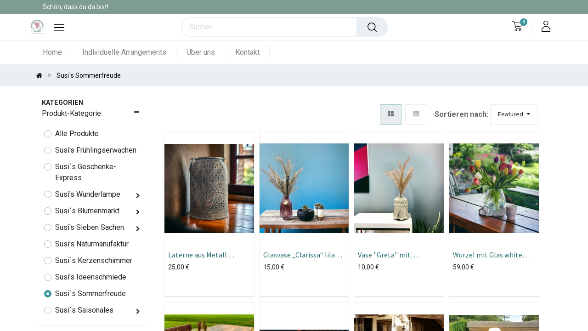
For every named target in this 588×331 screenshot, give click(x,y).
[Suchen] (372, 27)
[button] (514, 114)
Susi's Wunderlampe (87, 194)
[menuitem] (57, 52)
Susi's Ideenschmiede (90, 277)
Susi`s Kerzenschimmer (93, 260)
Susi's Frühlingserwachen (95, 150)
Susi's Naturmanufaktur (92, 244)
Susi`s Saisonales (84, 310)
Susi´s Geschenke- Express (85, 172)
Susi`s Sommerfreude (90, 293)
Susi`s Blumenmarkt (87, 210)
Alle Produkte (77, 133)
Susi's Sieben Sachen (89, 227)
